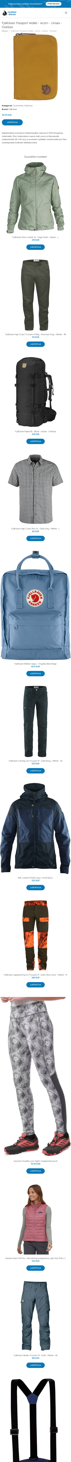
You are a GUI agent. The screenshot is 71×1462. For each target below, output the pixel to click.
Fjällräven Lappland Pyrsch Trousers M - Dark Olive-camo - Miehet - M (35, 975)
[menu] (66, 13)
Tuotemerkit (18, 105)
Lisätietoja (12, 122)
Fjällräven (28, 105)
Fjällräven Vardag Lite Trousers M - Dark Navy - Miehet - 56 (35, 761)
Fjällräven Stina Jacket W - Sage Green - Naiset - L (36, 237)
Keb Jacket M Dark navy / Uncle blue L (35, 878)
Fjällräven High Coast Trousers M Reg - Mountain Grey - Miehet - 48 (35, 334)
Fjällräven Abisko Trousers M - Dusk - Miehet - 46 (35, 1355)
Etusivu (5, 31)
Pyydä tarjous (53, 4)
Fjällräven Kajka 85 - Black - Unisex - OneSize (35, 431)
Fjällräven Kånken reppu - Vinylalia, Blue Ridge (35, 664)
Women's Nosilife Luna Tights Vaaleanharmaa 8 (35, 1161)
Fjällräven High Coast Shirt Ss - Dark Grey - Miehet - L (35, 528)
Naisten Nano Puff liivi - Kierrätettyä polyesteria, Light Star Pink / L (35, 1258)
